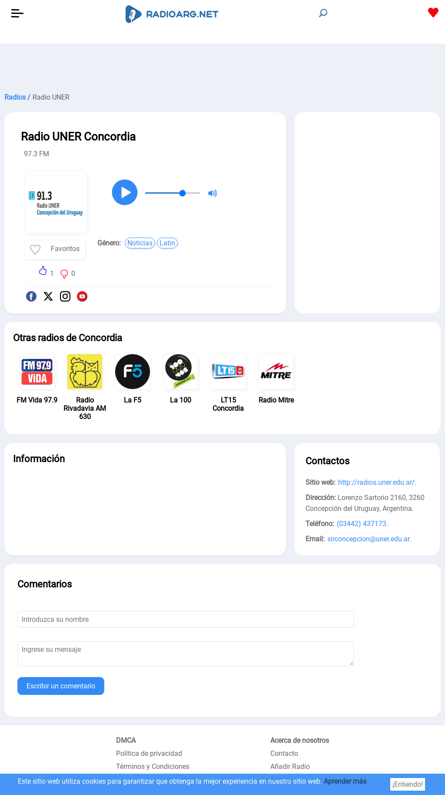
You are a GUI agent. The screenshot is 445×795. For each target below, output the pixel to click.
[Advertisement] (222, 65)
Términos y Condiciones (152, 766)
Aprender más (345, 781)
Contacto (284, 753)
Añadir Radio (290, 766)
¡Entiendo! (407, 784)
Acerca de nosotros (299, 740)
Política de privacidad (149, 753)
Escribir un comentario (61, 686)
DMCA (126, 740)
